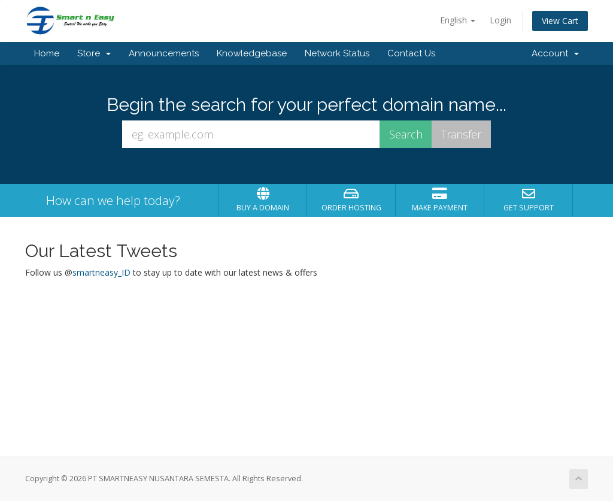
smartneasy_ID (101, 272)
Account (555, 53)
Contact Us (411, 53)
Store (94, 53)
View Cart (560, 20)
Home (46, 53)
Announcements (164, 53)
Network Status (337, 53)
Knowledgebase (252, 53)
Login (500, 20)
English (457, 20)
